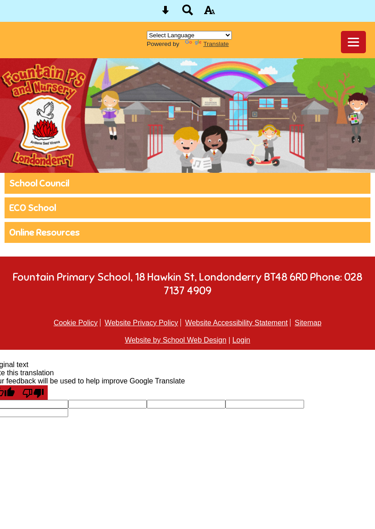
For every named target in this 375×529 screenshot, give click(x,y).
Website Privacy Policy (141, 323)
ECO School (32, 208)
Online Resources (44, 232)
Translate (207, 43)
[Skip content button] (165, 13)
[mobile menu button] (353, 42)
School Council (39, 183)
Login (241, 340)
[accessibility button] (210, 13)
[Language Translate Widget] (189, 35)
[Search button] (188, 13)
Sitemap (308, 323)
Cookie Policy (76, 323)
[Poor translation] (33, 392)
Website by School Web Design (176, 340)
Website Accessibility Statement (236, 323)
